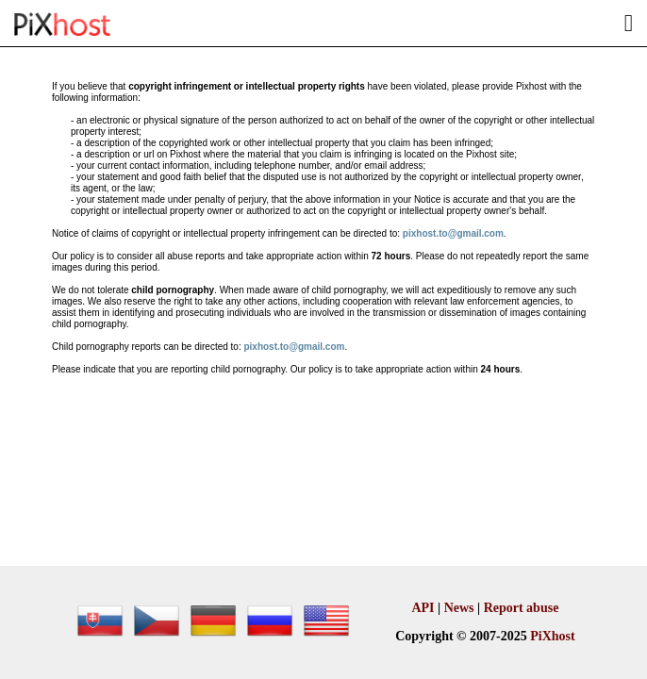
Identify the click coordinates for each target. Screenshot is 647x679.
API (422, 608)
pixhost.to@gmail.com (453, 233)
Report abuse (521, 608)
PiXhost (552, 636)
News (459, 608)
